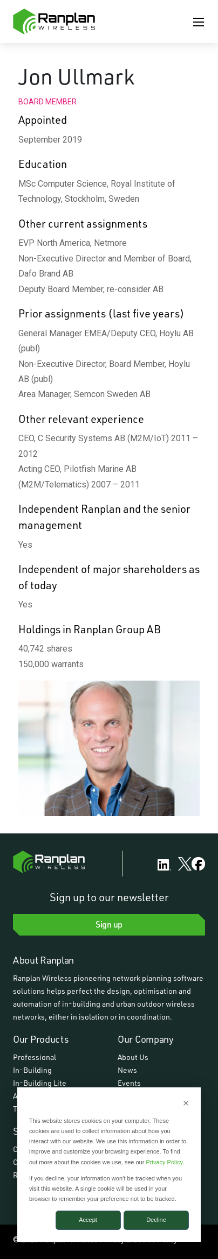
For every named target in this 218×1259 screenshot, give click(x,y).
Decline (156, 1219)
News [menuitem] (127, 1070)
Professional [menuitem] (34, 1057)
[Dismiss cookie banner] (186, 1104)
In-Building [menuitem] (32, 1070)
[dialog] (109, 1164)
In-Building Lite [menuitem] (39, 1083)
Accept (88, 1219)
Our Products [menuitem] (41, 1038)
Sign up (109, 924)
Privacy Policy (164, 1162)
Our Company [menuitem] (146, 1038)
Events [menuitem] (129, 1083)
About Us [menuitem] (133, 1057)
